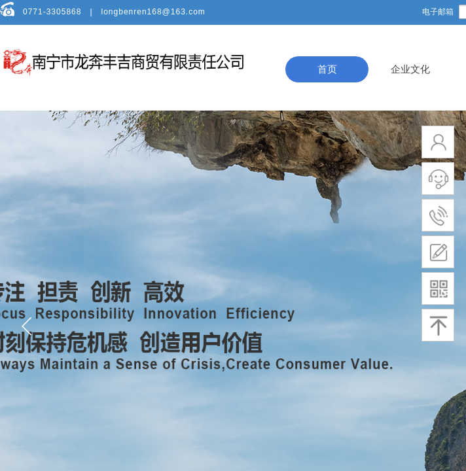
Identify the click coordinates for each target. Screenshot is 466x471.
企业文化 (410, 69)
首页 (327, 69)
